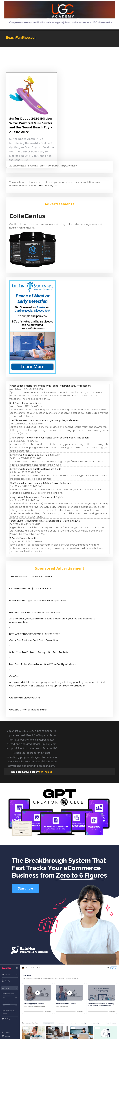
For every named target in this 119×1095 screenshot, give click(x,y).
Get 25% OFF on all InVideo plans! (28, 709)
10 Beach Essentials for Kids (23, 538)
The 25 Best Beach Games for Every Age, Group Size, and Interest (44, 420)
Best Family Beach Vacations (25, 403)
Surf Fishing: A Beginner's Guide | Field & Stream (34, 455)
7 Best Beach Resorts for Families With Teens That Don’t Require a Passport (50, 385)
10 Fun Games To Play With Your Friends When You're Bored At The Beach (49, 437)
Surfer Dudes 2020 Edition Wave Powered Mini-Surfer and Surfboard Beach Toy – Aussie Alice (31, 134)
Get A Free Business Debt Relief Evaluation (33, 640)
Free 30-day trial (48, 185)
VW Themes (45, 771)
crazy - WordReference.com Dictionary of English (36, 497)
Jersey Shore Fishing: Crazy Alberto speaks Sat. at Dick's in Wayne (44, 520)
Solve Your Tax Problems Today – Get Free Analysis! (38, 652)
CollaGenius (27, 215)
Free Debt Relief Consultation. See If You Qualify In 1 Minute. (43, 664)
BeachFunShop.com (21, 37)
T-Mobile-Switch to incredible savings (31, 576)
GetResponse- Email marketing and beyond (34, 612)
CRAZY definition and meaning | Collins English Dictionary (40, 483)
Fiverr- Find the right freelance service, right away (37, 600)
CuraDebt (15, 676)
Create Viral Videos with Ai (24, 697)
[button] (59, 45)
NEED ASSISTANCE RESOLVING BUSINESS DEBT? (34, 634)
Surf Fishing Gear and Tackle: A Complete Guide (35, 469)
